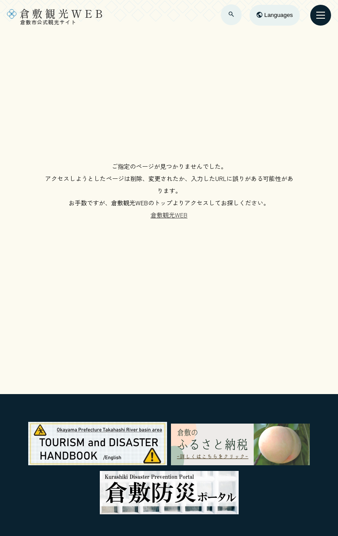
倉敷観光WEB (169, 214)
